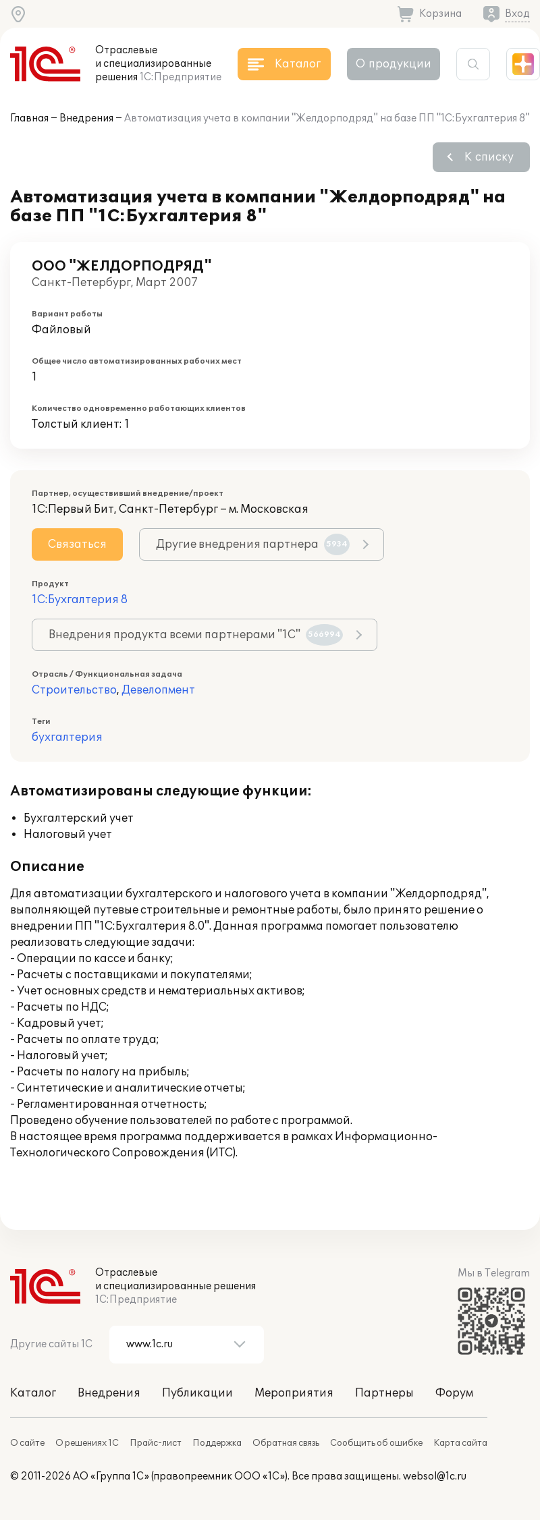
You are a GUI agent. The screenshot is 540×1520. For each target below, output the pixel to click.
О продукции (393, 64)
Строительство (74, 690)
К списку (489, 157)
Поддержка (217, 1443)
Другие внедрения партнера (253, 544)
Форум (454, 1393)
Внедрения (86, 118)
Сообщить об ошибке (376, 1443)
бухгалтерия (67, 737)
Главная (29, 118)
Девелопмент (158, 690)
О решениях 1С (87, 1443)
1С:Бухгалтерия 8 (80, 600)
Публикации (197, 1393)
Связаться (77, 544)
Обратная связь (285, 1443)
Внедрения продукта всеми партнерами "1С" (196, 635)
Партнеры (384, 1393)
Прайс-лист (156, 1443)
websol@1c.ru (434, 1476)
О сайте (27, 1443)
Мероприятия (293, 1393)
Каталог (33, 1393)
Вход (517, 14)
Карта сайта (460, 1443)
